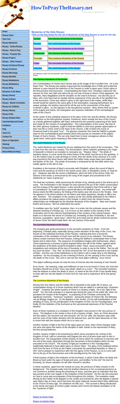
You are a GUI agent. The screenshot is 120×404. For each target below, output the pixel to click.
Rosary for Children (10, 107)
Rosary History (8, 110)
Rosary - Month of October (13, 103)
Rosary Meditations (10, 80)
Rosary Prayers (9, 58)
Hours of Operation (10, 140)
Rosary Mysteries (9, 43)
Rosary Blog (7, 88)
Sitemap (5, 144)
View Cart (6, 39)
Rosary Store (8, 35)
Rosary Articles (9, 99)
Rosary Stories (8, 95)
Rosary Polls (7, 114)
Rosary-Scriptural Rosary (13, 65)
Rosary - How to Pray (11, 50)
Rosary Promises (9, 69)
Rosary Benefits (9, 77)
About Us (6, 133)
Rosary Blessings (10, 73)
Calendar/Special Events (12, 122)
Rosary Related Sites (11, 118)
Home (4, 31)
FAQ (4, 129)
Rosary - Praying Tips (11, 54)
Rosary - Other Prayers (12, 62)
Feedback (6, 125)
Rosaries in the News (11, 92)
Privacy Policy (8, 148)
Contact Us (7, 137)
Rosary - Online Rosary (12, 47)
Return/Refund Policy (11, 152)
